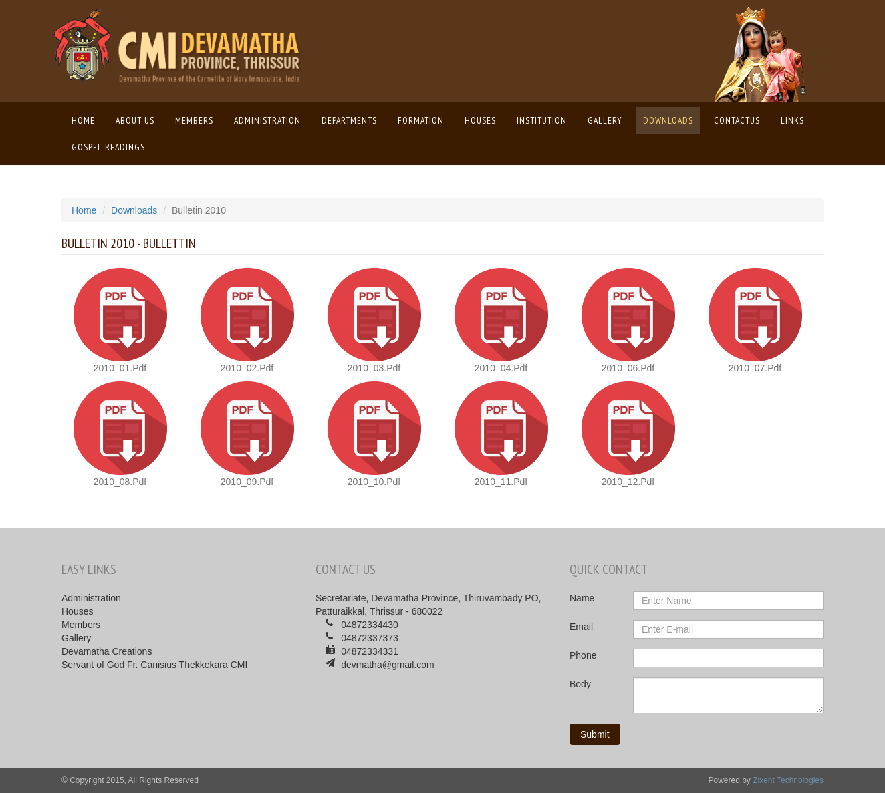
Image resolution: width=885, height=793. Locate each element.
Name (582, 598)
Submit (595, 734)
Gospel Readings (108, 147)
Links (792, 120)
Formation (421, 120)
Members (194, 120)
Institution (542, 120)
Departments (349, 120)
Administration (267, 120)
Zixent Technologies (788, 780)
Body (580, 684)
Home (87, 119)
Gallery (605, 120)
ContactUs (737, 120)
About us (135, 120)
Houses (480, 120)
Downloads (668, 120)
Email (581, 626)
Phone (583, 655)
